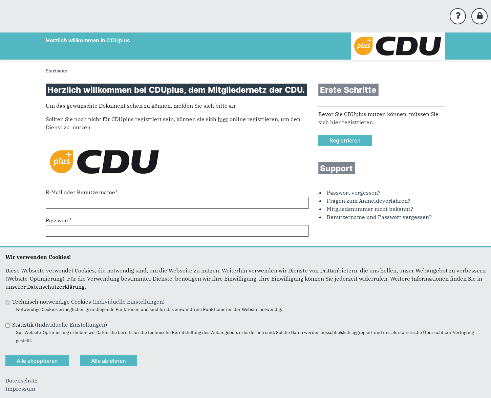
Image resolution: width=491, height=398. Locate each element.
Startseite (56, 71)
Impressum (20, 388)
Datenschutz (21, 380)
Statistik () (59, 324)
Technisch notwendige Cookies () (88, 301)
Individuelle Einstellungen (128, 301)
